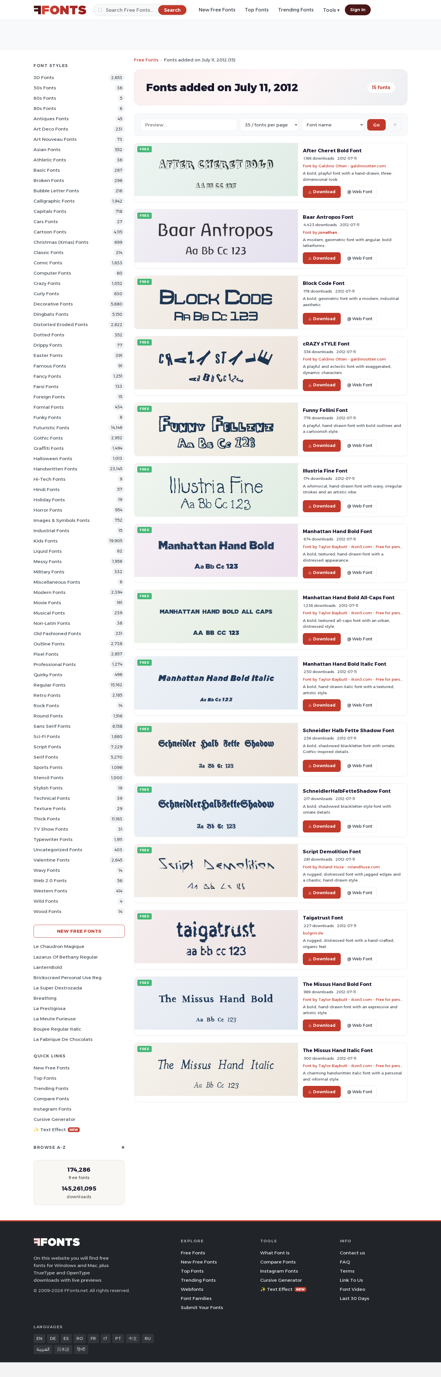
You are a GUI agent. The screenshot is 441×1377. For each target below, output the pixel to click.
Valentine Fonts (52, 860)
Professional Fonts (55, 664)
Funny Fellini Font (325, 410)
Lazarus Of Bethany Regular (66, 957)
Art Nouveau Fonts (55, 139)
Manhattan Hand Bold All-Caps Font (349, 597)
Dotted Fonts (49, 335)
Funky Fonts (47, 417)
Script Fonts (47, 747)
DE (53, 1338)
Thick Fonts (47, 819)
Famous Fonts (50, 366)
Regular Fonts (50, 685)
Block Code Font (324, 283)
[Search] (140, 10)
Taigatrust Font (323, 918)
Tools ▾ (331, 10)
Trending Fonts (296, 10)
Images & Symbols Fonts (62, 520)
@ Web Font (359, 191)
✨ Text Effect (57, 1129)
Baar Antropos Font (328, 217)
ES (66, 1338)
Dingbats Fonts (51, 314)
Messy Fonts (48, 561)
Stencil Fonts (49, 777)
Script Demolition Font (332, 851)
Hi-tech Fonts (50, 479)
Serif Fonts (46, 757)
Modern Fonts (50, 592)
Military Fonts (49, 572)
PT (118, 1338)
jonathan (327, 232)
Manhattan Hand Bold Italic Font (344, 664)
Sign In (357, 9)
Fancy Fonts (47, 376)
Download (321, 191)
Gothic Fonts (48, 438)
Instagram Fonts (52, 1109)
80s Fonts (45, 108)
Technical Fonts (52, 798)
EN (39, 1338)
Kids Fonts (46, 541)
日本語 (63, 1349)
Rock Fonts (46, 705)
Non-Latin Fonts (52, 623)
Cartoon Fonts (50, 232)
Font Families (196, 1298)
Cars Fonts (46, 221)
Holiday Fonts (49, 500)
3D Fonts (44, 77)
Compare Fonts (51, 1098)
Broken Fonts (49, 180)
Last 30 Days (354, 1298)
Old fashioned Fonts (57, 633)
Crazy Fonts (47, 283)
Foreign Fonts (49, 397)
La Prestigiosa (50, 1008)
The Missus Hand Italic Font (338, 1050)
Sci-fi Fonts (47, 736)
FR (93, 1338)
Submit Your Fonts (202, 1307)
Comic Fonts (48, 263)
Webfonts (192, 1289)
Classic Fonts (49, 252)
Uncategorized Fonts (58, 849)
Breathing (45, 998)
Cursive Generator (54, 1119)
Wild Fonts (46, 901)
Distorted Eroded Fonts (61, 324)
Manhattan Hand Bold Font (337, 531)
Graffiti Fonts (49, 448)
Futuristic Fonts (51, 427)
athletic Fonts (50, 160)
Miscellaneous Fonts (57, 582)
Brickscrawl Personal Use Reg (67, 977)
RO (79, 1338)
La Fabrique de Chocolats (63, 1039)
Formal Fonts (49, 407)
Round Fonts (48, 716)
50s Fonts (45, 88)
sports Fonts (48, 767)
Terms (347, 1271)
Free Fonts (146, 60)
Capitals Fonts (50, 211)
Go (376, 125)
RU (148, 1338)
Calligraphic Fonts (54, 201)
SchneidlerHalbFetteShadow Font (347, 791)
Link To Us (351, 1280)
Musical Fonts (49, 613)
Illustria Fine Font (325, 471)
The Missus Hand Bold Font (337, 984)
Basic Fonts (47, 170)
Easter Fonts (48, 355)
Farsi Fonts (46, 386)
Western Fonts (50, 891)
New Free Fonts (217, 10)
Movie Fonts (47, 602)
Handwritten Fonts (55, 469)
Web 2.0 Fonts (50, 880)
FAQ (345, 1262)
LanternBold (48, 967)
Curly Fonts (46, 293)
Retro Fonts (47, 695)
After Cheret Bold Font (332, 150)
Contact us (352, 1253)
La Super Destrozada (58, 988)
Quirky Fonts (48, 674)
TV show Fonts (51, 829)
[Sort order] (333, 124)
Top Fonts (257, 10)
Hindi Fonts (47, 489)
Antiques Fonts (51, 118)
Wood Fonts (47, 911)
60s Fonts (45, 98)
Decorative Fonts (53, 304)
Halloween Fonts (53, 458)
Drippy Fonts (48, 345)
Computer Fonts (52, 273)
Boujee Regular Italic (57, 1029)
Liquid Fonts (48, 551)
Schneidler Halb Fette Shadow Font (348, 730)
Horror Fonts (48, 510)
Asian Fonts (47, 149)
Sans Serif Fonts (52, 726)
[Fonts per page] (269, 124)
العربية (42, 1349)
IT (105, 1338)
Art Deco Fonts (51, 129)
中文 (133, 1338)
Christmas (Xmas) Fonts (61, 242)
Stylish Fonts (48, 788)
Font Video (352, 1289)
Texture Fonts (50, 808)
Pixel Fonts (46, 654)
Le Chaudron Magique (59, 946)
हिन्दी (81, 1349)
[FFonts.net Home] (60, 10)
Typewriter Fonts (53, 839)
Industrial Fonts (51, 530)
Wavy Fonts (47, 870)
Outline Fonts (49, 644)
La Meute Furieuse (55, 1019)
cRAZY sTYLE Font (326, 344)
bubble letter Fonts (56, 190)
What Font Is (275, 1253)
